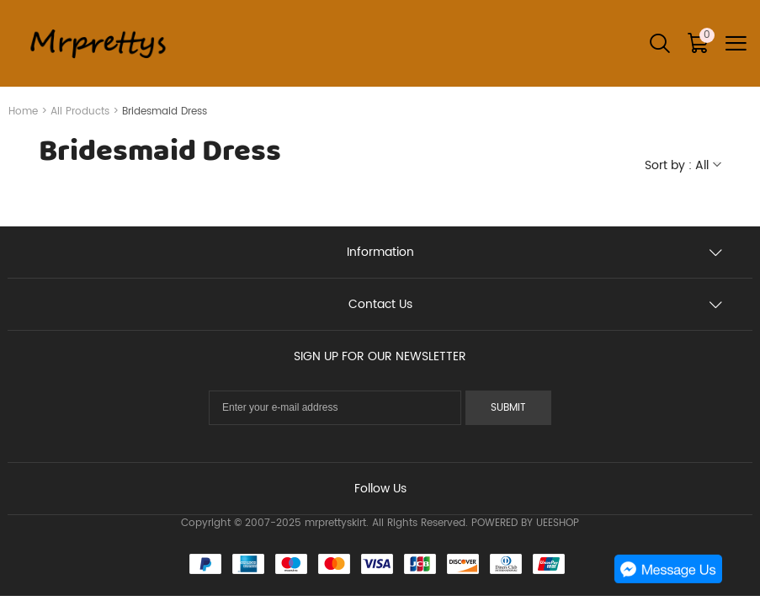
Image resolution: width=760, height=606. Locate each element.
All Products (79, 112)
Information (380, 252)
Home (23, 112)
